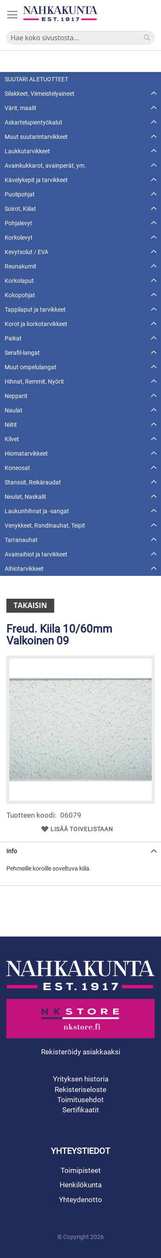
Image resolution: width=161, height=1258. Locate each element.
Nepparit (16, 396)
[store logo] (60, 13)
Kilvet (12, 439)
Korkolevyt (19, 237)
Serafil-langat (22, 352)
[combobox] (80, 37)
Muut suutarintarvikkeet (36, 136)
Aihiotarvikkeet (24, 568)
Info (11, 851)
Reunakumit (20, 266)
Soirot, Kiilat (20, 208)
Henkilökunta (81, 1185)
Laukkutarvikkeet (27, 151)
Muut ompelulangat (30, 367)
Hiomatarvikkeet (26, 453)
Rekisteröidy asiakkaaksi (80, 1052)
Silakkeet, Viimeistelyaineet (40, 93)
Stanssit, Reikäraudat (33, 482)
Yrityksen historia (80, 1079)
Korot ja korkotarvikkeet (36, 324)
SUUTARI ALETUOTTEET (36, 79)
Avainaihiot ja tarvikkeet (36, 554)
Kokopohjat (20, 295)
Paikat (13, 338)
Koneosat (17, 467)
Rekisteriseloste (80, 1089)
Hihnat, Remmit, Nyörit (34, 381)
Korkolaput (19, 280)
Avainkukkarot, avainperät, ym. (45, 165)
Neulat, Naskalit (25, 496)
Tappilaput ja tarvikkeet (35, 309)
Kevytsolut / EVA (26, 252)
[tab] (80, 851)
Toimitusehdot (80, 1099)
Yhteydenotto (80, 1199)
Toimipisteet (81, 1170)
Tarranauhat (21, 539)
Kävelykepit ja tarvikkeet (36, 180)
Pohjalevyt (18, 223)
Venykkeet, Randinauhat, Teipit (45, 525)
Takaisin (30, 605)
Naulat (13, 410)
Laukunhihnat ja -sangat (37, 511)
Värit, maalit (20, 108)
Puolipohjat (20, 194)
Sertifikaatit (80, 1110)
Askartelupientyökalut (33, 122)
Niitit (11, 424)
